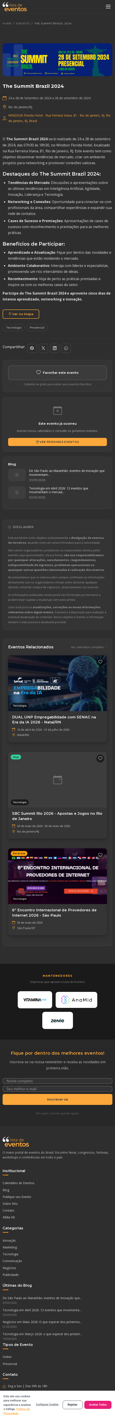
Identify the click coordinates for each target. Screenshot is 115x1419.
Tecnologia (13, 327)
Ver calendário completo (89, 647)
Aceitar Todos (98, 1404)
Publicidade (11, 1275)
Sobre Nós (10, 1203)
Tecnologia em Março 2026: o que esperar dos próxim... (57, 1336)
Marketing (10, 1247)
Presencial (37, 327)
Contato (8, 1210)
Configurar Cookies (47, 1404)
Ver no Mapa (21, 314)
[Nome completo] (57, 1081)
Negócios (9, 1268)
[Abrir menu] (108, 6)
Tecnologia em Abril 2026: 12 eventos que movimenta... (57, 1312)
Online (7, 1357)
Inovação (9, 1240)
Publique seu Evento (17, 1197)
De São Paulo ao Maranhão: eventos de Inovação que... (57, 1300)
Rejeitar (73, 1404)
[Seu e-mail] (57, 1089)
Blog (6, 1190)
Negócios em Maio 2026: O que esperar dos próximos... (57, 1324)
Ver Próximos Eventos (57, 442)
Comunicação (12, 1261)
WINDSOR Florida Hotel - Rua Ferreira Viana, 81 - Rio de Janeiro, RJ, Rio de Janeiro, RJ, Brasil (59, 118)
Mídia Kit (9, 1217)
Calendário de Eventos (18, 1183)
